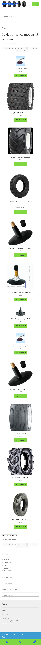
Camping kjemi (7, 562)
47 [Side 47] (17, 51)
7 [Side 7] (24, 48)
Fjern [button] (3, 637)
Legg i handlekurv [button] (20, 75)
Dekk (5, 565)
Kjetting (6, 568)
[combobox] (20, 22)
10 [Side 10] (33, 48)
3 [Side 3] (12, 48)
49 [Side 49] (24, 51)
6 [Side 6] (21, 48)
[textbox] (20, 22)
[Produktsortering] (9, 39)
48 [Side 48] (20, 51)
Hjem (5, 28)
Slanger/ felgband (8, 570)
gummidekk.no (10, 3)
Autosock (6, 559)
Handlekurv (31, 641)
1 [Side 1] (6, 48)
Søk (20, 642)
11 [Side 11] (36, 48)
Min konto (7, 642)
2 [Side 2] (9, 48)
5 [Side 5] (18, 48)
